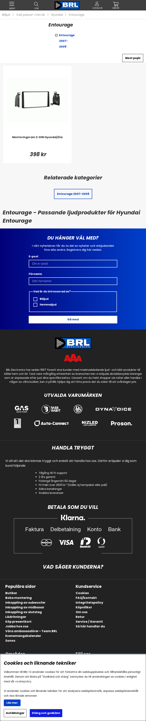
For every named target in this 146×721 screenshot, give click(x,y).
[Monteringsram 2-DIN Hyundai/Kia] (37, 142)
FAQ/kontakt (86, 598)
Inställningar (15, 713)
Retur (80, 617)
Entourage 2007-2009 (67, 41)
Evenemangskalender (23, 636)
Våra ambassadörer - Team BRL (31, 631)
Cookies (82, 593)
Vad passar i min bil (30, 15)
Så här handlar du (90, 626)
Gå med (73, 319)
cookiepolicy (23, 681)
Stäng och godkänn (46, 713)
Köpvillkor (84, 607)
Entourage (76, 15)
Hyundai (57, 15)
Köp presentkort (18, 621)
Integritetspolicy (89, 602)
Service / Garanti (89, 621)
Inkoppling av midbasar (24, 607)
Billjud (6, 15)
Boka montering (18, 598)
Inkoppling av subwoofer (25, 602)
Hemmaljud (44, 305)
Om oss (81, 612)
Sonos (10, 640)
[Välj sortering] (132, 58)
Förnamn (35, 274)
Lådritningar (15, 617)
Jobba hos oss (16, 626)
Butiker (11, 593)
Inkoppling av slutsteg (23, 612)
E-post (33, 256)
